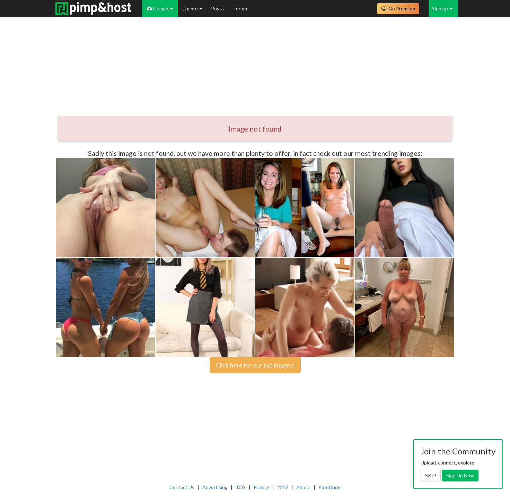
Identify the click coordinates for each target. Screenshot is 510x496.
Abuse (303, 487)
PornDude (329, 487)
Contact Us (181, 487)
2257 (282, 487)
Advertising (215, 487)
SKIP (430, 475)
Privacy (261, 487)
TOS (241, 487)
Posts (218, 8)
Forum (240, 8)
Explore (192, 8)
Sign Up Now (460, 475)
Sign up (442, 8)
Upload (160, 8)
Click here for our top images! (255, 365)
